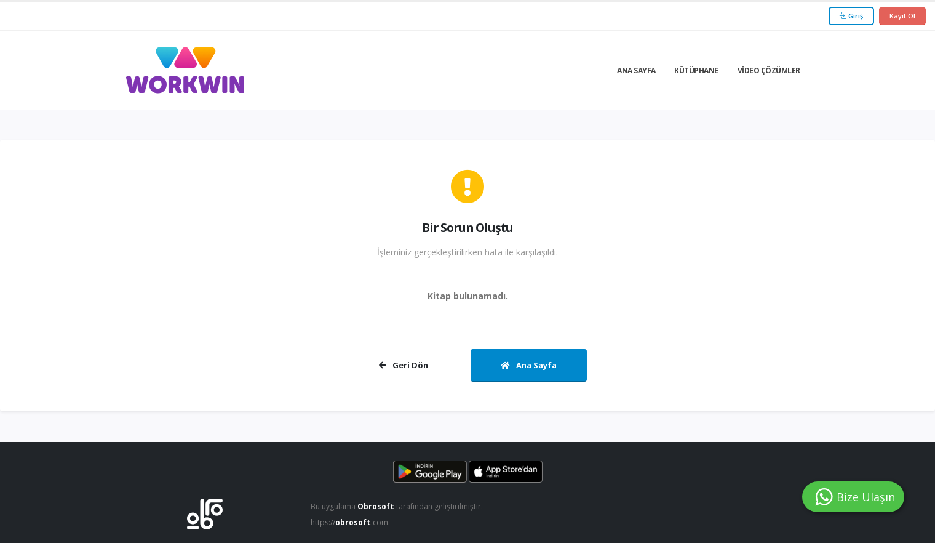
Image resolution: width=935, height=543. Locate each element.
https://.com (351, 522)
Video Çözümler (769, 70)
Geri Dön (403, 365)
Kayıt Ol (902, 15)
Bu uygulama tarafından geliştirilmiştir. (399, 506)
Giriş (851, 15)
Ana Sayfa (636, 70)
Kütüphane (696, 70)
